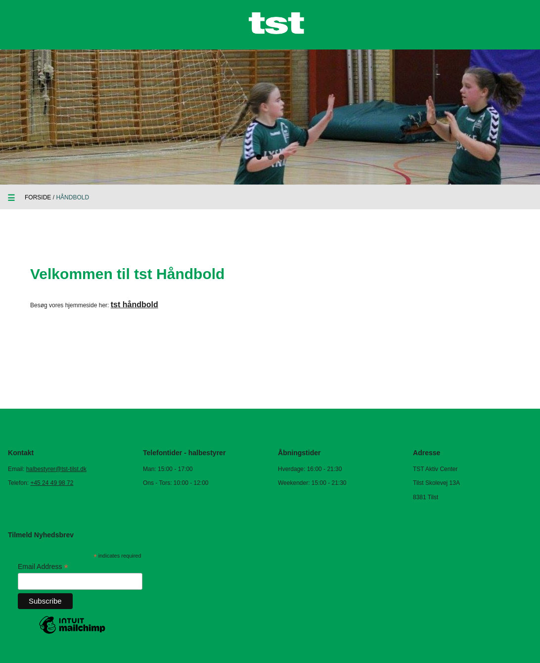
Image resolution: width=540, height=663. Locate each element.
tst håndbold (134, 304)
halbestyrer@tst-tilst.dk (56, 469)
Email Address (43, 566)
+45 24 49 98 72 (51, 482)
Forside (38, 197)
